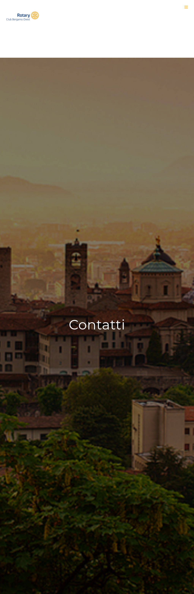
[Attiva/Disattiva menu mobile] (186, 7)
